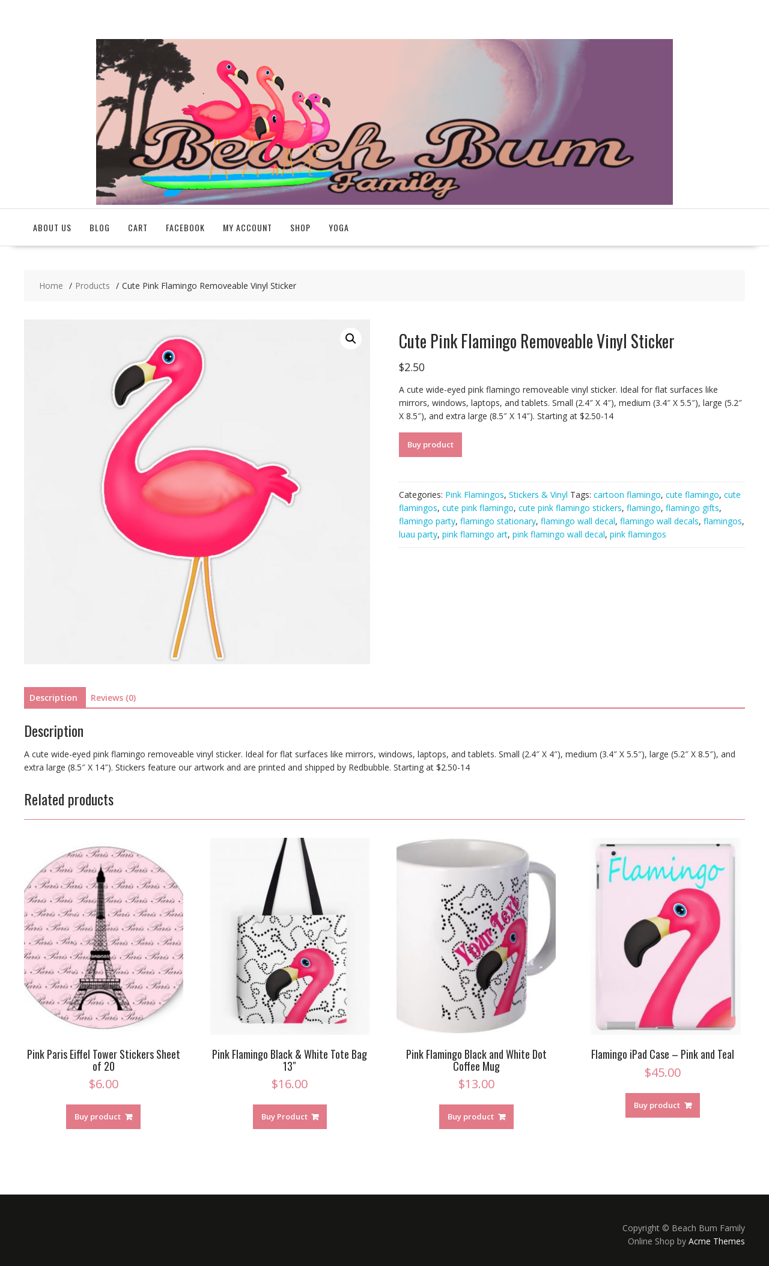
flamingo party (427, 521)
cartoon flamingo (627, 494)
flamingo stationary (498, 521)
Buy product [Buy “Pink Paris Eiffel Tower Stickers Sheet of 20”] (97, 1116)
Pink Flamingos (474, 494)
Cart (138, 227)
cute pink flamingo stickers (570, 507)
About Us (52, 227)
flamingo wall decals (659, 521)
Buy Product (284, 1116)
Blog (100, 227)
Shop (300, 227)
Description (53, 697)
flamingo (644, 507)
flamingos (723, 521)
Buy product (430, 444)
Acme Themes (716, 1241)
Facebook (185, 227)
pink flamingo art (475, 534)
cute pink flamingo (478, 507)
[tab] (53, 698)
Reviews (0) (113, 697)
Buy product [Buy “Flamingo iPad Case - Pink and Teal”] (657, 1105)
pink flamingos (638, 534)
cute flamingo (692, 494)
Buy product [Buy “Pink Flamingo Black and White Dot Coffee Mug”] (471, 1116)
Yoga (339, 227)
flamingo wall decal (578, 521)
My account (247, 227)
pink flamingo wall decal (558, 534)
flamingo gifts (692, 507)
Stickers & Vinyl (538, 494)
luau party (418, 534)
